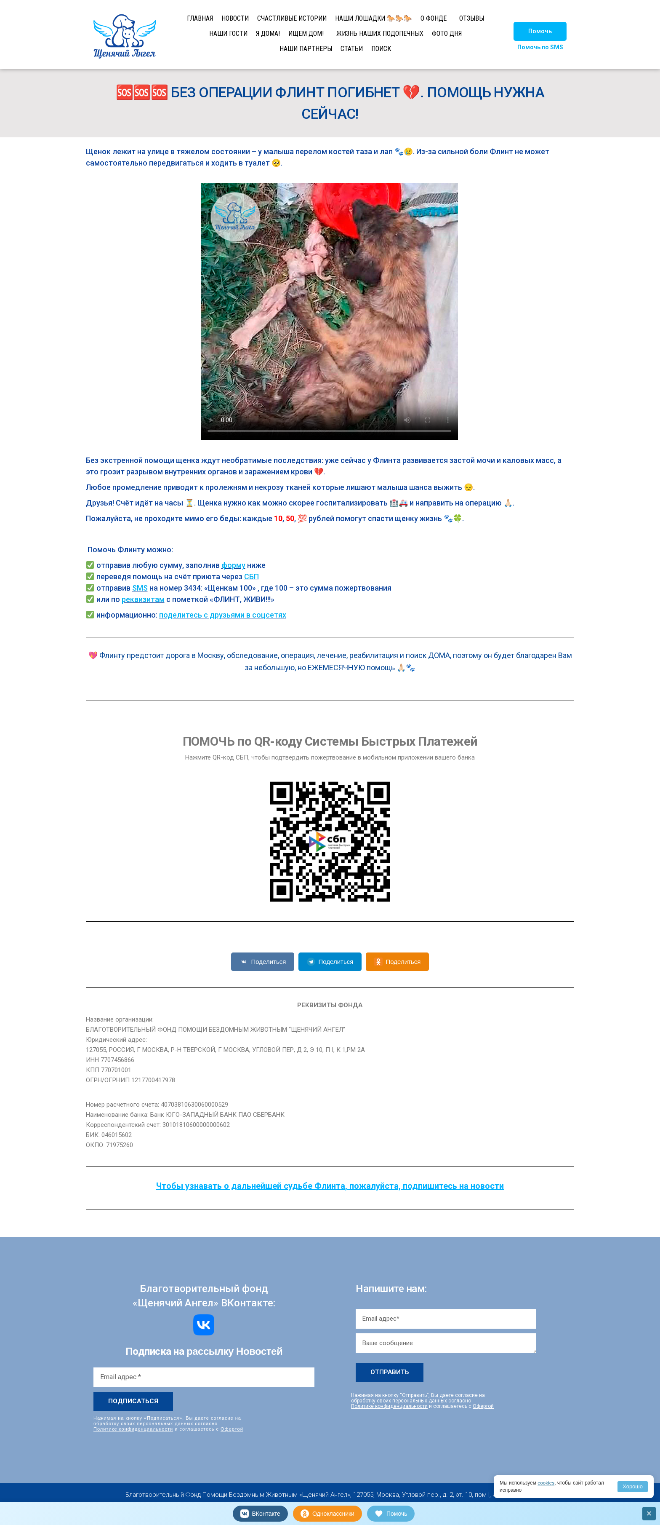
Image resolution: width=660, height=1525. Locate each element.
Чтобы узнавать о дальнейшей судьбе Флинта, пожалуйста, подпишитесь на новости (330, 1186)
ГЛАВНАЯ (200, 18)
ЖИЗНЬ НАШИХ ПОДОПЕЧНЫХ (379, 33)
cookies (546, 1483)
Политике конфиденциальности (133, 1428)
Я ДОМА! (268, 33)
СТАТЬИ (352, 49)
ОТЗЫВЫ (471, 18)
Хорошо (633, 1486)
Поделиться (263, 962)
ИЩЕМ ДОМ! (306, 33)
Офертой (232, 1428)
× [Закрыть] (649, 1513)
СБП (251, 576)
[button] (540, 31)
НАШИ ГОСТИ (228, 33)
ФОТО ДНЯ (447, 33)
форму (233, 565)
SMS (140, 587)
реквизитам (143, 599)
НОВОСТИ (235, 18)
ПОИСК (381, 49)
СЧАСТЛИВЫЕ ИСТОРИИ (292, 18)
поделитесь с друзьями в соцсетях (222, 614)
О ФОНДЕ (433, 18)
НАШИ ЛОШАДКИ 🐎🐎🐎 (373, 18)
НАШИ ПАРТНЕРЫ (305, 49)
